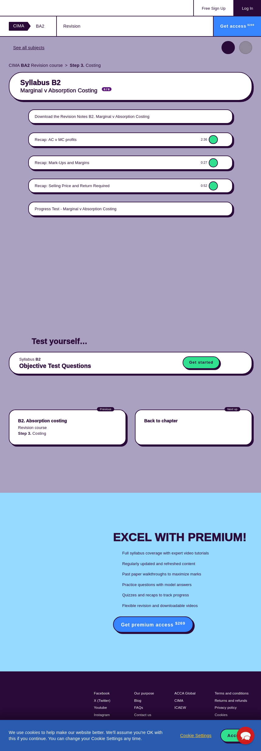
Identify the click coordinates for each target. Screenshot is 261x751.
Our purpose (144, 693)
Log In (247, 8)
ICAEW (180, 707)
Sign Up (213, 8)
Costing (85, 65)
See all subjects (28, 47)
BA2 (40, 26)
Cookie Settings (195, 735)
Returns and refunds (231, 700)
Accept (235, 735)
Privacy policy (225, 707)
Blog (138, 700)
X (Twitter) (102, 700)
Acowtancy (33, 8)
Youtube (100, 707)
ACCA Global (184, 693)
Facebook (102, 693)
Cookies (221, 715)
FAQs (138, 707)
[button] (246, 736)
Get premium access (153, 624)
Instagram (102, 715)
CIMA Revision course (36, 65)
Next (245, 47)
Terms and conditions (232, 693)
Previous (228, 47)
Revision (71, 26)
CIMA (18, 25)
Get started (201, 362)
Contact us (143, 715)
